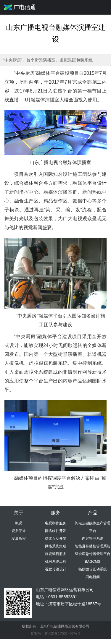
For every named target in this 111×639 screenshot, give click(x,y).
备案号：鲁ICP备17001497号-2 (55, 634)
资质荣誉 (19, 531)
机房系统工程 (55, 561)
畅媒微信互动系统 (92, 569)
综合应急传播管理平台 (92, 554)
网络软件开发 (55, 531)
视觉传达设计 (55, 569)
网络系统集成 (55, 546)
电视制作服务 (55, 523)
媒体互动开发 (55, 538)
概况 (18, 523)
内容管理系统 (92, 538)
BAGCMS (92, 561)
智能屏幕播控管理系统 (92, 546)
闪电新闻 (93, 577)
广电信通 (24, 7)
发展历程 (19, 538)
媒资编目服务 (55, 554)
